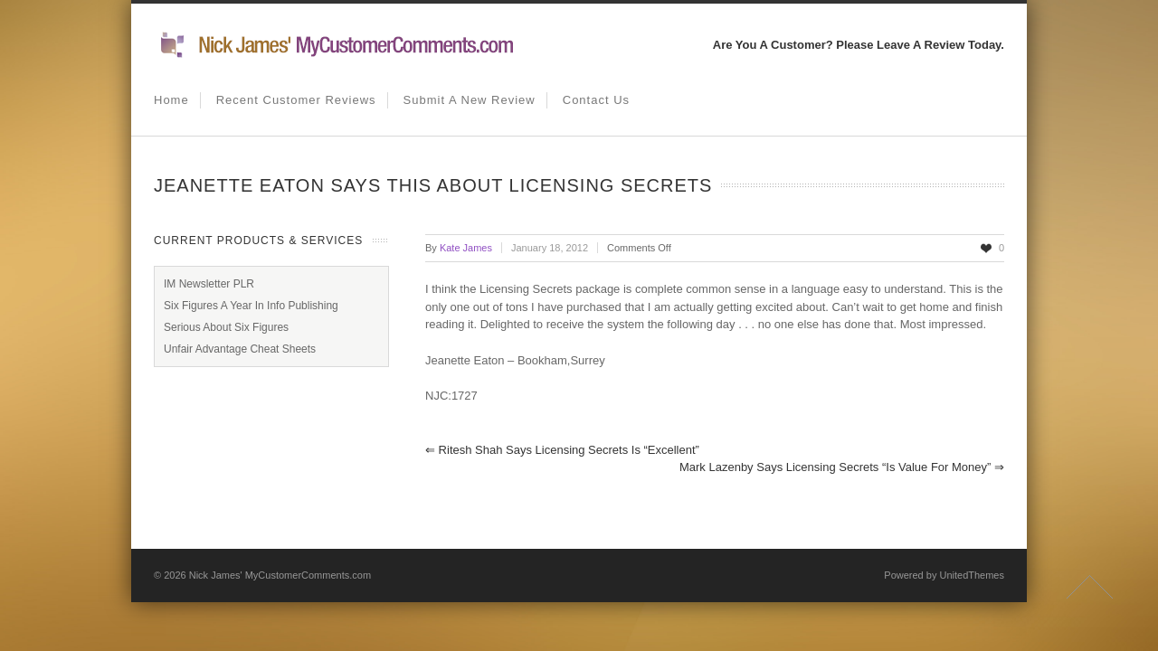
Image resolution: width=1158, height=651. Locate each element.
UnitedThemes (971, 575)
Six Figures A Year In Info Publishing (251, 305)
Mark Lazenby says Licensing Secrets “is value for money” (841, 467)
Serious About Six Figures (226, 327)
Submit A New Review (469, 100)
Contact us (596, 100)
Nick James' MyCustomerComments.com (280, 575)
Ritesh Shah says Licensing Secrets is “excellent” (562, 450)
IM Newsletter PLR (209, 284)
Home (171, 100)
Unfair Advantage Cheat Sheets (240, 349)
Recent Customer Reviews (296, 100)
